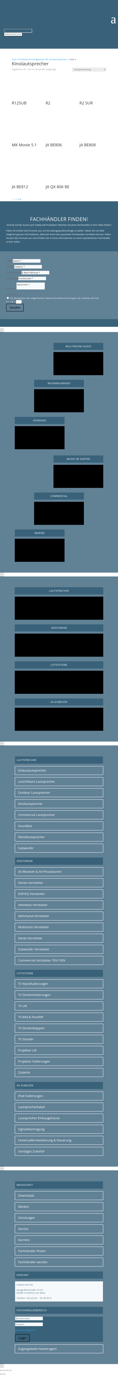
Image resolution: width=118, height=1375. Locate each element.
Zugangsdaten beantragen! (37, 1349)
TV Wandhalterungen (33, 984)
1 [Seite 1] (15, 199)
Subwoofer (26, 848)
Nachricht (11, 288)
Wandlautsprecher (31, 837)
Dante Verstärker (30, 938)
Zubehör (24, 1072)
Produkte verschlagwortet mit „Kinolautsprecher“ (42, 59)
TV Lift (22, 1006)
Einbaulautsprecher (32, 770)
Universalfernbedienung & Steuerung (44, 1140)
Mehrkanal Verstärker (33, 916)
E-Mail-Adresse (13, 272)
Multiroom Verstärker (33, 927)
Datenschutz (12, 294)
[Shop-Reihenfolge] (89, 69)
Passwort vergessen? (25, 1330)
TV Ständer (26, 1039)
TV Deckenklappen (31, 1028)
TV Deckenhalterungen (34, 995)
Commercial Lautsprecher (36, 815)
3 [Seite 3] (18, 199)
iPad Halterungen (30, 1096)
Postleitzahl (12, 278)
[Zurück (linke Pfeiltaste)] (1, 1374)
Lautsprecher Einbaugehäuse (39, 1118)
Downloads (26, 1195)
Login (22, 1338)
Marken (23, 1207)
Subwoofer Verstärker (33, 949)
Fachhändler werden (32, 1262)
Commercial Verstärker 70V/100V (41, 960)
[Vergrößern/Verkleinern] (1, 1370)
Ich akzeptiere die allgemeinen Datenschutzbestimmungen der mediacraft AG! (54, 298)
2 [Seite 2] (17, 199)
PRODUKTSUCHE (13, 34)
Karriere (24, 1240)
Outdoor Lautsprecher (34, 793)
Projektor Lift (27, 1050)
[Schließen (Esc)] (10, 1370)
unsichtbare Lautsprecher (36, 781)
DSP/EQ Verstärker (31, 894)
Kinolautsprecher (30, 804)
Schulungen (26, 1218)
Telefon (10, 266)
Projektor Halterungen (34, 1061)
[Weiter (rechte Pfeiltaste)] (4, 1374)
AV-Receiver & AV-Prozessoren (39, 872)
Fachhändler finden (32, 1251)
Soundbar (25, 826)
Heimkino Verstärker (33, 905)
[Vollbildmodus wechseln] (4, 1370)
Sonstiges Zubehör (31, 1151)
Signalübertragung (31, 1129)
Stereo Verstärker (30, 883)
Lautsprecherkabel (31, 1107)
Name (9, 260)
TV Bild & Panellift (30, 1017)
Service (23, 1229)
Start (14, 59)
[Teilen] (7, 1370)
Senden (15, 307)
